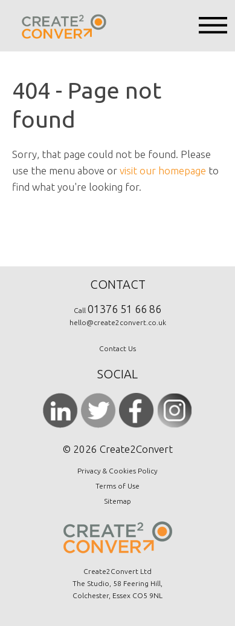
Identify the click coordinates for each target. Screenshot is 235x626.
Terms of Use (117, 486)
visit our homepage (163, 170)
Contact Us (117, 348)
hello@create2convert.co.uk (117, 322)
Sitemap (117, 501)
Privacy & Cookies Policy (117, 471)
